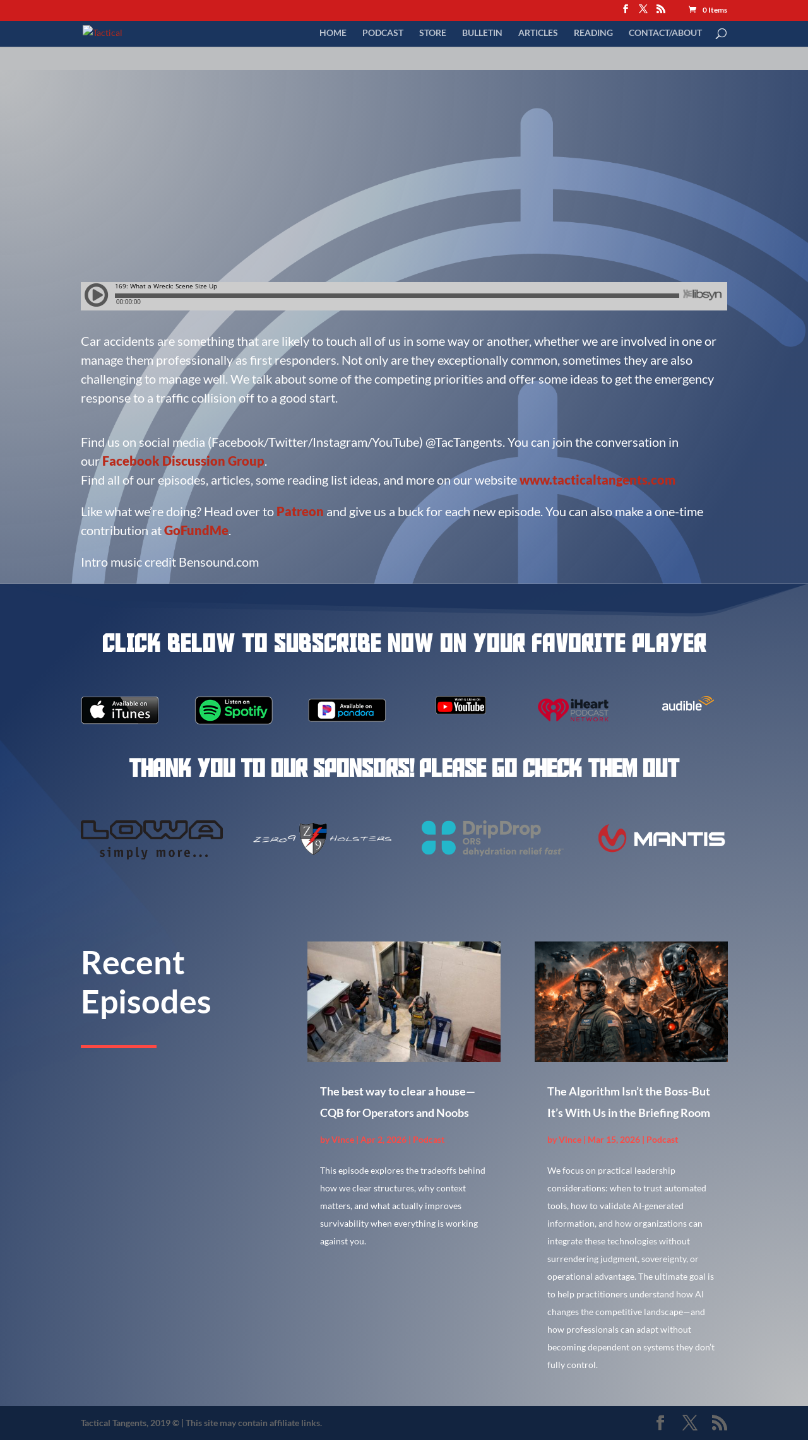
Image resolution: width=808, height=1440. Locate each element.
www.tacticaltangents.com (597, 479)
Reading (593, 33)
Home (333, 33)
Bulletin (482, 33)
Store (432, 33)
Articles (538, 33)
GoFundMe (196, 530)
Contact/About (665, 33)
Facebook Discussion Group (183, 460)
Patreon (300, 511)
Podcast (382, 33)
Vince (342, 1139)
